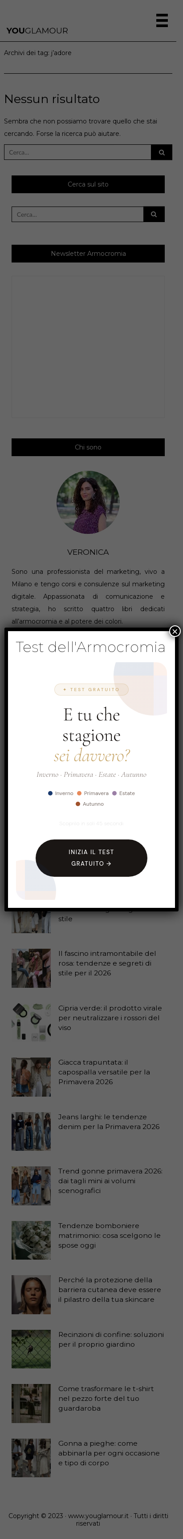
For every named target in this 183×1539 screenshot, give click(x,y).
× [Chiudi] (175, 631)
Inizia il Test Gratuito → (91, 857)
